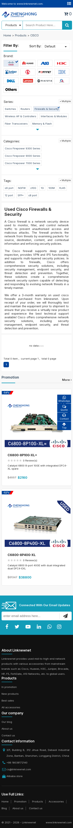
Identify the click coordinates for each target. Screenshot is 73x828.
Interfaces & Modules (54, 116)
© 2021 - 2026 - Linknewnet (19, 822)
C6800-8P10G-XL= (22, 455)
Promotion (10, 377)
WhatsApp (64, 399)
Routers (25, 108)
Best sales (8, 700)
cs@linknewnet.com (18, 769)
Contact (64, 416)
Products (20, 35)
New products (10, 693)
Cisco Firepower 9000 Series (22, 155)
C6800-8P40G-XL (22, 555)
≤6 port (9, 187)
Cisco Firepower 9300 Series (22, 148)
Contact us (8, 735)
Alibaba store (14, 776)
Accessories (56, 801)
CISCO (34, 35)
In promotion (9, 687)
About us (7, 728)
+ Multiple (65, 101)
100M (51, 187)
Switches (10, 108)
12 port (9, 195)
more (67, 380)
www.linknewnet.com (59, 822)
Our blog (7, 721)
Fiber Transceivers (16, 123)
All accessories (11, 707)
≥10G (33, 187)
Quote (64, 408)
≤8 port (32, 195)
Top (64, 425)
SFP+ (21, 195)
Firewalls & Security (47, 108)
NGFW (22, 187)
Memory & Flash (42, 123)
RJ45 (62, 187)
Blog (4, 808)
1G (42, 187)
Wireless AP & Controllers (20, 116)
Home (7, 35)
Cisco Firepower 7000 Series (22, 163)
